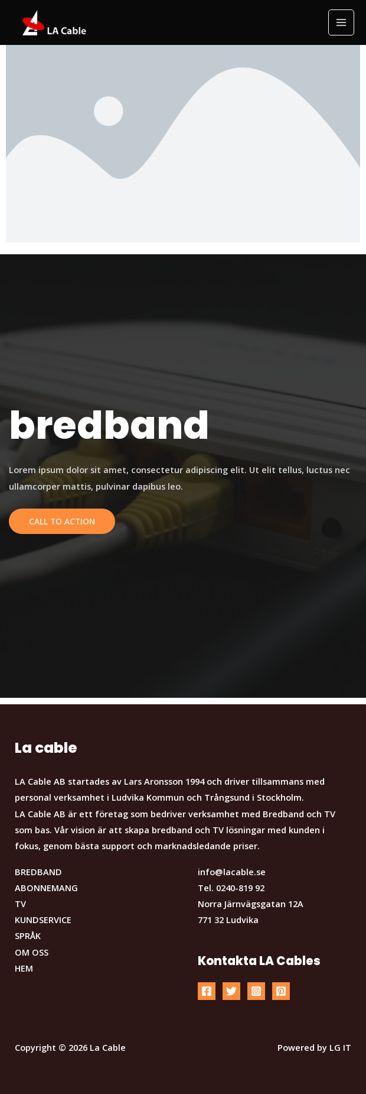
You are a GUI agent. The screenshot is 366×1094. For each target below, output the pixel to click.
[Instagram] (256, 991)
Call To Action (62, 521)
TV (20, 903)
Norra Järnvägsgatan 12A (250, 903)
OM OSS (31, 952)
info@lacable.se (232, 872)
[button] (341, 16)
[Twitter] (231, 991)
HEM (24, 968)
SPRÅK (28, 935)
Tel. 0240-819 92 (231, 888)
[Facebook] (206, 991)
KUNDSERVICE (43, 919)
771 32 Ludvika (228, 919)
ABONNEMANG (46, 888)
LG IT (340, 1047)
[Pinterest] (281, 991)
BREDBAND (38, 872)
